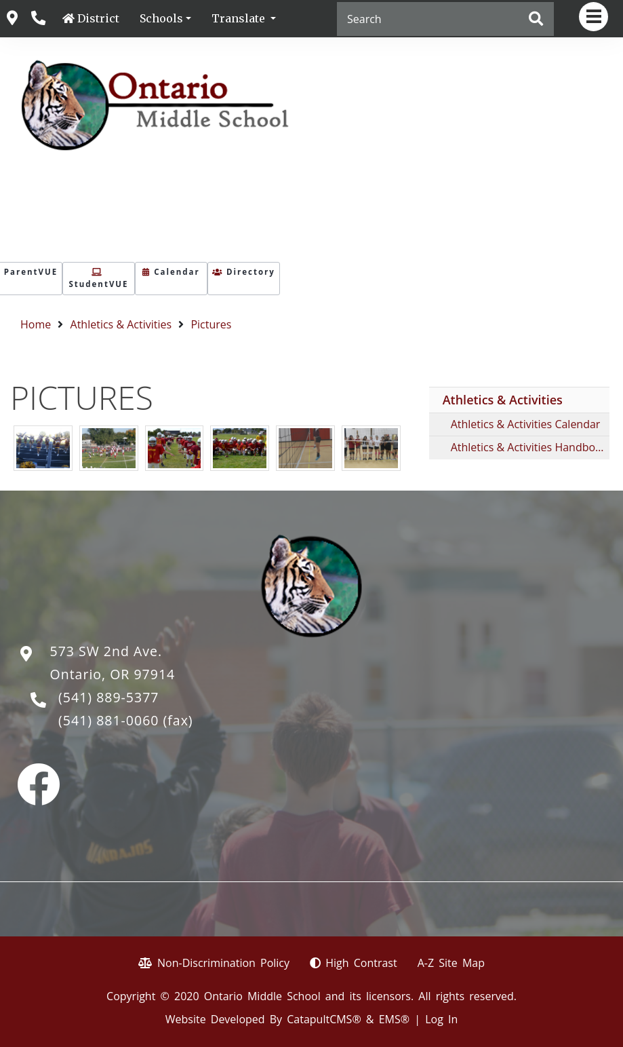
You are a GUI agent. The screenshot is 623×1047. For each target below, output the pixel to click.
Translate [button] (240, 18)
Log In (441, 1019)
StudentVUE (98, 279)
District (98, 18)
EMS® (394, 1019)
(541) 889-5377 (108, 697)
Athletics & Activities (121, 324)
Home (35, 324)
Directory (243, 272)
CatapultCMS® (324, 1019)
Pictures (210, 324)
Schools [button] (161, 18)
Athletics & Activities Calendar (526, 424)
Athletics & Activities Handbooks (530, 447)
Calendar (171, 272)
